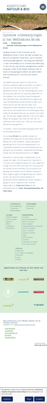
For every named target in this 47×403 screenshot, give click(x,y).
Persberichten (16, 43)
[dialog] (23, 395)
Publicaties (19, 255)
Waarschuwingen (12, 217)
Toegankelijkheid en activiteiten (33, 226)
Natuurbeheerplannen (30, 219)
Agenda (9, 222)
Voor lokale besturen (29, 244)
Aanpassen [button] (7, 399)
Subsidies (26, 240)
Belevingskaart (15, 211)
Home (5, 43)
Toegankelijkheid (10, 337)
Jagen (24, 235)
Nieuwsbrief (10, 228)
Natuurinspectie (28, 237)
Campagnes (10, 226)
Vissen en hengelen (29, 228)
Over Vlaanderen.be (11, 333)
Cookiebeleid (9, 331)
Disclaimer (8, 335)
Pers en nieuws (12, 219)
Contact (18, 260)
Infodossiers (31, 206)
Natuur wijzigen (28, 224)
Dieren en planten (28, 231)
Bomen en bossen (28, 222)
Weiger (29, 399)
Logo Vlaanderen (19, 344)
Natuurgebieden (16, 206)
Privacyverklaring (10, 328)
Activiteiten (15, 208)
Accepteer (39, 399)
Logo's (18, 257)
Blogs (8, 224)
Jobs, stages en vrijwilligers (25, 253)
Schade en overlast (29, 233)
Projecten (30, 208)
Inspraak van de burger (30, 242)
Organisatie (20, 251)
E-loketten (26, 217)
